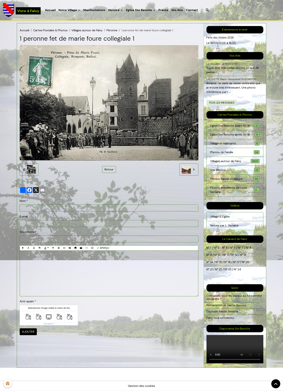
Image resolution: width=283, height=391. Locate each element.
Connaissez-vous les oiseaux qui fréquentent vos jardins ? (234, 297)
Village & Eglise (220, 216)
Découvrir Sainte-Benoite (222, 311)
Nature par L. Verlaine (224, 225)
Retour (109, 169)
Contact (192, 10)
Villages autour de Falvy (87, 30)
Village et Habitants (235, 143)
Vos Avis (177, 10)
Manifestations (94, 10)
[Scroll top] (275, 383)
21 (211, 269)
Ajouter (28, 332)
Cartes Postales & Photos (50, 30)
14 (211, 262)
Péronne (111, 30)
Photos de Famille (235, 152)
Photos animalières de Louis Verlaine (235, 190)
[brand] (22, 10)
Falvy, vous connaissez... (220, 318)
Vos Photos (235, 170)
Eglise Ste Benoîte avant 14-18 (235, 126)
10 (219, 255)
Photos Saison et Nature (235, 179)
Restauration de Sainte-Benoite (226, 305)
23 (229, 269)
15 (220, 262)
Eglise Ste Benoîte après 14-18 (235, 134)
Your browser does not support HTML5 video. (234, 349)
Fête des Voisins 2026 (220, 37)
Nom (23, 201)
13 (245, 255)
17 (238, 262)
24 (239, 269)
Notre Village (68, 10)
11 (227, 255)
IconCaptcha (48, 324)
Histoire (114, 10)
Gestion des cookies (141, 386)
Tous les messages (221, 102)
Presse (163, 10)
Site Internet (28, 232)
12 (236, 255)
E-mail (24, 216)
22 (220, 269)
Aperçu (103, 248)
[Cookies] (8, 383)
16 (229, 262)
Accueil (50, 10)
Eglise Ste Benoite (139, 10)
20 (247, 262)
